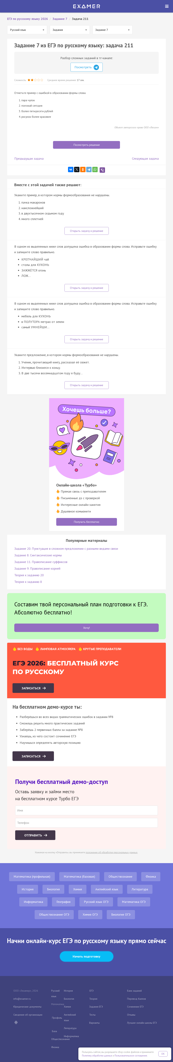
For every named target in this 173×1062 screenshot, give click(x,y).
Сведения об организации (27, 1014)
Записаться (31, 688)
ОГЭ (91, 990)
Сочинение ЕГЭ (135, 1006)
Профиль (57, 1017)
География (63, 902)
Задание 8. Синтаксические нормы (38, 555)
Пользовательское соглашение (131, 1055)
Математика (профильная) (32, 876)
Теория (93, 998)
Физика (151, 876)
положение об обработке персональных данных (111, 852)
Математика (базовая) (79, 876)
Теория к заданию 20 (29, 575)
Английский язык (106, 889)
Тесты (92, 1014)
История (28, 889)
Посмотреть (86, 67)
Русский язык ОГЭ (96, 902)
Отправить (33, 835)
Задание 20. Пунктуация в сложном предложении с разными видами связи (66, 548)
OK (163, 1053)
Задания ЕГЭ (96, 1006)
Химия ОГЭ (90, 914)
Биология (53, 889)
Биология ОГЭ (121, 914)
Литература (140, 889)
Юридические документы (27, 1006)
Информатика (33, 902)
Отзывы (131, 1014)
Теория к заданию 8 (28, 582)
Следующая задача (145, 158)
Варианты (94, 1022)
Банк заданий (134, 990)
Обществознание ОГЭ (54, 914)
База (54, 1031)
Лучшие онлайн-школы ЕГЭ (142, 1022)
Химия (77, 889)
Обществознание (120, 876)
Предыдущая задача (29, 158)
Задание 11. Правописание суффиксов (40, 562)
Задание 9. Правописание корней (37, 568)
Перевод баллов (136, 998)
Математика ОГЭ (134, 902)
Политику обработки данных (97, 1055)
